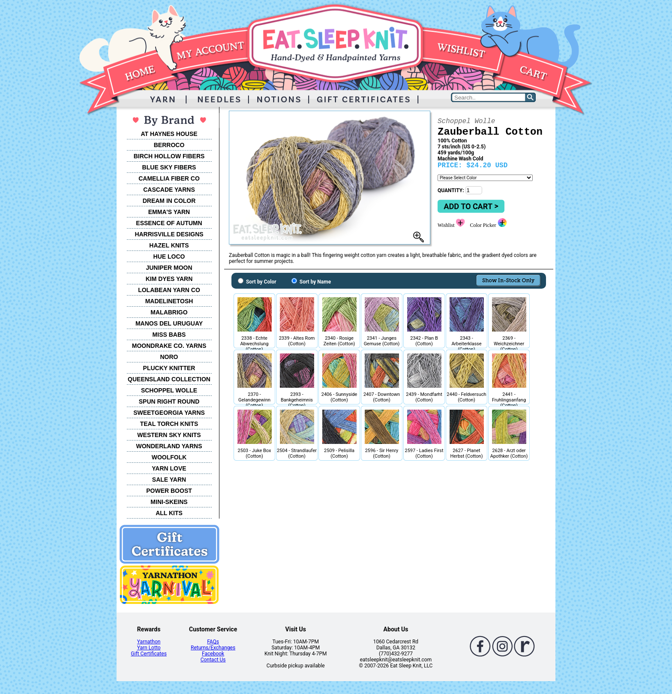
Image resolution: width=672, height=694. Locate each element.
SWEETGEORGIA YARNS (169, 412)
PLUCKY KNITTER (169, 368)
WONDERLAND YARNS (169, 446)
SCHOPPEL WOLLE (169, 390)
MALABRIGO (168, 312)
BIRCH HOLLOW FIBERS (169, 156)
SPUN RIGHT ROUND (169, 401)
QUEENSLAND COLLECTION (169, 379)
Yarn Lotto (149, 648)
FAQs (213, 642)
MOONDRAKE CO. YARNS (169, 345)
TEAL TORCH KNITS (169, 423)
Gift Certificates (148, 654)
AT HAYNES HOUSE (169, 133)
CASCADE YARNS (169, 189)
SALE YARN (169, 479)
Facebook (213, 654)
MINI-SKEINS (168, 501)
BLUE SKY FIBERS (169, 167)
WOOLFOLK (169, 457)
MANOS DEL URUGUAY (169, 323)
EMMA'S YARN (169, 211)
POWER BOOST (169, 490)
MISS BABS (169, 334)
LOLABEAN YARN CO (169, 290)
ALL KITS (169, 513)
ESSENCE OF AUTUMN (169, 223)
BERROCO (169, 145)
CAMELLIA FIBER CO (169, 178)
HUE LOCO (169, 256)
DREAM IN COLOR (169, 200)
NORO (169, 356)
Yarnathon (149, 642)
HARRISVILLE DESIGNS (169, 234)
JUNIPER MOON (169, 267)
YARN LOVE (169, 468)
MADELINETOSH (169, 301)
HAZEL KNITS (169, 245)
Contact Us (213, 660)
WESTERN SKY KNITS (169, 434)
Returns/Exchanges (213, 648)
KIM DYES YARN (169, 278)
